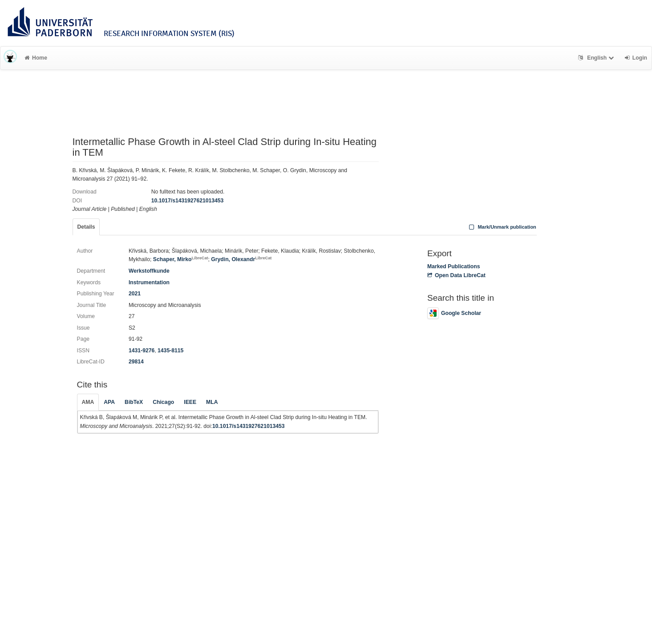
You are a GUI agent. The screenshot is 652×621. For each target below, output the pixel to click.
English (597, 58)
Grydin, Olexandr (241, 259)
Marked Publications (453, 266)
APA (109, 402)
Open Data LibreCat (456, 275)
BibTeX (134, 402)
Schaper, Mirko (180, 259)
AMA (88, 402)
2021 (135, 293)
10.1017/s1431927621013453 (187, 201)
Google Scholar (454, 313)
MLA (212, 402)
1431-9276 (141, 350)
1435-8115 (170, 350)
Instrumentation (149, 282)
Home (35, 58)
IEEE (190, 402)
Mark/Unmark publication (501, 227)
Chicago (163, 402)
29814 (136, 362)
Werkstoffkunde (149, 271)
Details (86, 227)
